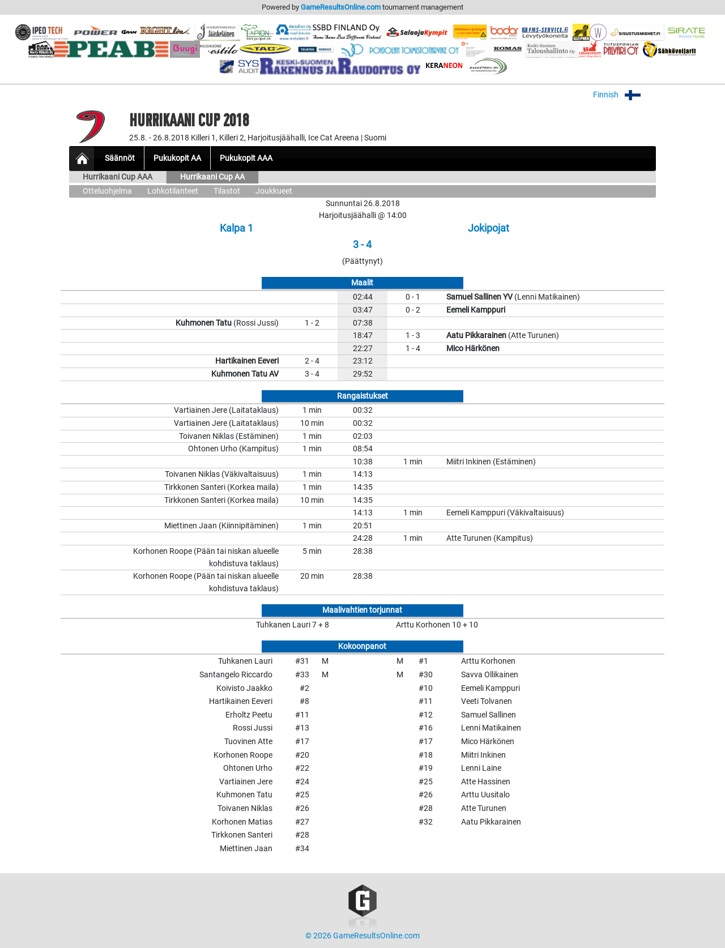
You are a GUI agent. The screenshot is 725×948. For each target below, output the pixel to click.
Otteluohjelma (107, 191)
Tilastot (227, 191)
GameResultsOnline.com (341, 7)
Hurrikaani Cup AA (212, 177)
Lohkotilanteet (172, 191)
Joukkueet (273, 191)
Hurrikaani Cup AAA (117, 177)
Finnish (624, 95)
